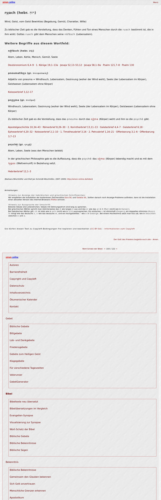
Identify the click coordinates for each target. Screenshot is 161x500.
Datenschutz (17, 285)
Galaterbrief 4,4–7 (110, 127)
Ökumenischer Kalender (23, 299)
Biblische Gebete (19, 326)
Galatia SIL (82, 197)
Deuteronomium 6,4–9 (21, 65)
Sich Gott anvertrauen (22, 483)
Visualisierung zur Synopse (25, 422)
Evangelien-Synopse (21, 415)
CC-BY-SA (96, 229)
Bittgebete (16, 333)
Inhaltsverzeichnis (20, 292)
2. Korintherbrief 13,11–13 (83, 127)
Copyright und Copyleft (23, 279)
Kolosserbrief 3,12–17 (20, 92)
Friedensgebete (19, 347)
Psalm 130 (128, 65)
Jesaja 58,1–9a (92, 65)
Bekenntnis (12, 462)
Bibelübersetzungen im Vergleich (29, 408)
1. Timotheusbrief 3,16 (73, 131)
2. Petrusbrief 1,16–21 (101, 131)
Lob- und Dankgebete (22, 340)
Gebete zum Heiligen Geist (25, 354)
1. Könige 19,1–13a (47, 65)
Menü (155, 2)
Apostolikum (17, 497)
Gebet (9, 318)
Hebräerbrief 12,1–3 (19, 171)
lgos (12, 163)
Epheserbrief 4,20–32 (20, 131)
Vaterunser (16, 374)
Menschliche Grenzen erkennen (28, 490)
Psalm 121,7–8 (111, 65)
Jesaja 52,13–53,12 (71, 65)
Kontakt (14, 306)
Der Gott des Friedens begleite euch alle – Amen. (136, 239)
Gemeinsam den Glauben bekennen (30, 477)
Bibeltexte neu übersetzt (24, 401)
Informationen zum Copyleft (119, 229)
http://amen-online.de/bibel (79, 179)
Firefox (54, 200)
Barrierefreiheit (18, 272)
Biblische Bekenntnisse (23, 443)
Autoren (14, 265)
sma (94, 119)
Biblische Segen (19, 450)
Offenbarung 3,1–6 (127, 131)
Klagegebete (17, 361)
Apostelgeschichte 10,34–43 (24, 127)
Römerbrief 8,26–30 (54, 127)
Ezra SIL (68, 197)
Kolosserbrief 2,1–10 (46, 131)
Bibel (9, 393)
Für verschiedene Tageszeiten (27, 368)
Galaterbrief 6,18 (133, 127)
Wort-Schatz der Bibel (92, 249)
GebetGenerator (19, 381)
